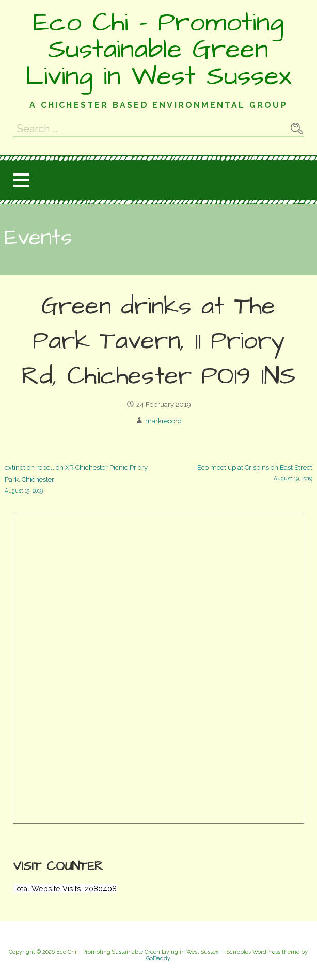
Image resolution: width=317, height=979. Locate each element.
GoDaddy (158, 958)
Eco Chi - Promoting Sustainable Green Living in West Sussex (158, 49)
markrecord (163, 421)
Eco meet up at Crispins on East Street (235, 473)
